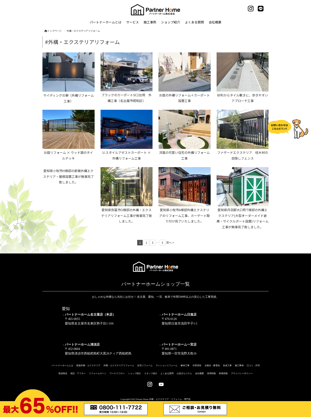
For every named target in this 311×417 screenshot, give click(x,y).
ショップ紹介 (134, 373)
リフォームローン (97, 373)
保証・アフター (78, 373)
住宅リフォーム (145, 365)
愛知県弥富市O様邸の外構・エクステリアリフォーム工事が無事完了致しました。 (126, 215)
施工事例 (239, 365)
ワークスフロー (117, 373)
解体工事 (185, 365)
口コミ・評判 (253, 365)
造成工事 (227, 365)
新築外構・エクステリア (88, 365)
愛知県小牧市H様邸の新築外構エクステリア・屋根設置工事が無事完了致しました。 (68, 176)
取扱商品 (63, 373)
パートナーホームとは (62, 365)
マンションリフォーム (167, 365)
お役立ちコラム (184, 373)
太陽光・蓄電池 (212, 365)
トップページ (52, 30)
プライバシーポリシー (242, 373)
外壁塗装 (197, 365)
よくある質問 (167, 373)
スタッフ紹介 (150, 373)
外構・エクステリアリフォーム (119, 365)
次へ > (170, 242)
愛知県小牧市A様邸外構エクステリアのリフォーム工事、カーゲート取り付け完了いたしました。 (184, 215)
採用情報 (211, 373)
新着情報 (223, 373)
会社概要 (199, 373)
